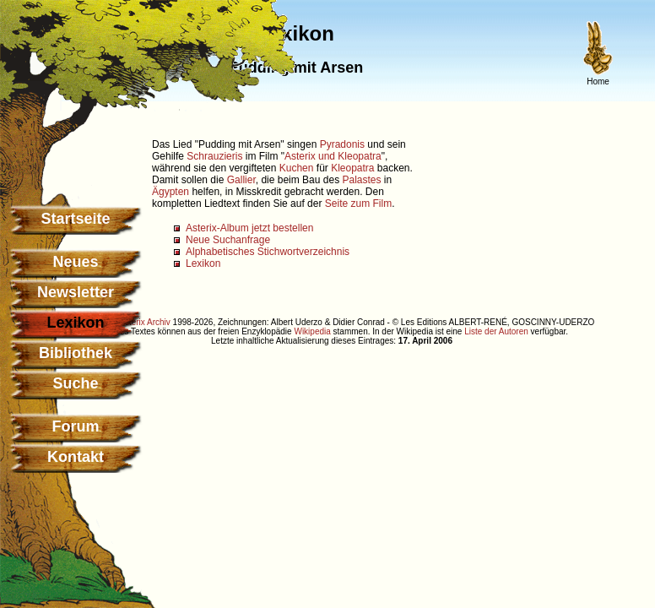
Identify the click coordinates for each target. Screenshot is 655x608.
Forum (76, 426)
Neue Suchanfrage (228, 240)
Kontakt (75, 456)
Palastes (361, 180)
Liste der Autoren (496, 331)
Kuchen (296, 168)
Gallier (241, 180)
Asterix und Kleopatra (333, 156)
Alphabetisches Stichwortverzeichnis (267, 252)
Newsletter (75, 292)
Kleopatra (352, 168)
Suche (75, 383)
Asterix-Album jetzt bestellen (249, 228)
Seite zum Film (358, 203)
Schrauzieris (214, 156)
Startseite (75, 218)
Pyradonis (342, 144)
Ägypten (170, 192)
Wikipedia (312, 331)
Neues (75, 261)
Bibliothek (75, 353)
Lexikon (203, 263)
